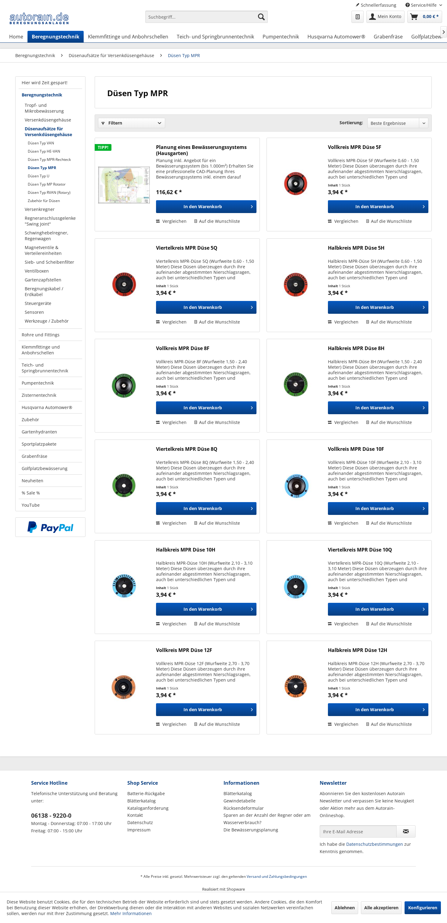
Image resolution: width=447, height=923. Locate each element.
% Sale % (31, 493)
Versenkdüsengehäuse (48, 120)
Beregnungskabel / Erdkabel (44, 291)
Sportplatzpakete (39, 444)
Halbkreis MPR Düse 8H (356, 348)
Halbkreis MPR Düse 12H (357, 650)
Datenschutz (140, 822)
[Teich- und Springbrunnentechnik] (215, 36)
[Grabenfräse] (388, 36)
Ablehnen (345, 907)
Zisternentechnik (39, 395)
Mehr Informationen (131, 913)
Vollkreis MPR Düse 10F (356, 449)
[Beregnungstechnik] (55, 36)
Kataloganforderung (148, 808)
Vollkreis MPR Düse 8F (182, 348)
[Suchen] (261, 17)
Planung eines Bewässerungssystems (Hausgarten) (201, 150)
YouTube (31, 505)
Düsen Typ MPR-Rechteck (49, 159)
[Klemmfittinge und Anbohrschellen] (128, 36)
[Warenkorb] (424, 17)
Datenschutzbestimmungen (374, 844)
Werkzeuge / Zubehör (47, 321)
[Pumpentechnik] (280, 36)
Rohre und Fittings (41, 335)
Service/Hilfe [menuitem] (421, 5)
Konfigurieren (422, 907)
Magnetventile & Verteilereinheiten (43, 250)
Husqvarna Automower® (47, 407)
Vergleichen (171, 221)
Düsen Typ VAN (41, 143)
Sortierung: (351, 122)
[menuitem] (206, 20)
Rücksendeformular (243, 808)
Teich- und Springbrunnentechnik (45, 368)
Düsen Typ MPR (42, 167)
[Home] (16, 36)
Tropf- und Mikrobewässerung (44, 108)
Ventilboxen (37, 271)
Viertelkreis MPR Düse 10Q (360, 550)
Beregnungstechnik (42, 95)
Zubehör (30, 419)
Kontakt (135, 815)
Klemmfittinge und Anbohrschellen (41, 350)
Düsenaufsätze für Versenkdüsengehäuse (48, 131)
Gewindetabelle (239, 801)
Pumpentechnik (38, 383)
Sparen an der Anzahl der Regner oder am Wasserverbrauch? (267, 818)
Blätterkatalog (141, 801)
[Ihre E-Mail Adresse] (358, 831)
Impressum (139, 830)
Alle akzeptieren (381, 907)
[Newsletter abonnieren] (406, 831)
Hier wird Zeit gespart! (44, 82)
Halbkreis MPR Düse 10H (185, 550)
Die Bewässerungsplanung (250, 830)
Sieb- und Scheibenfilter (49, 262)
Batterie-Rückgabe (146, 793)
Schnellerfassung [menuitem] (375, 5)
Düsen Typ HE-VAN (44, 151)
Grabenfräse (34, 456)
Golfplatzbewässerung (44, 468)
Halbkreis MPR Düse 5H (356, 248)
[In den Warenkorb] (206, 206)
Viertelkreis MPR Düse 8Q (186, 449)
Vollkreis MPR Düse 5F (354, 147)
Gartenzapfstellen (43, 280)
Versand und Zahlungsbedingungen (277, 876)
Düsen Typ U (38, 176)
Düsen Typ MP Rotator (47, 184)
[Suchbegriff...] (206, 17)
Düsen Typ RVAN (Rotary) (49, 192)
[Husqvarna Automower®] (336, 36)
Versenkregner (40, 209)
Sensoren (34, 312)
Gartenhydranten (39, 432)
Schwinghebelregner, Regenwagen (46, 235)
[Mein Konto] (385, 17)
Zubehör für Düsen (44, 200)
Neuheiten (32, 480)
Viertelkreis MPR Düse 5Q (186, 248)
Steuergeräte (38, 303)
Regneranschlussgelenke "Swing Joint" (50, 221)
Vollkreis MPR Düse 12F (184, 650)
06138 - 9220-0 (51, 816)
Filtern (111, 123)
